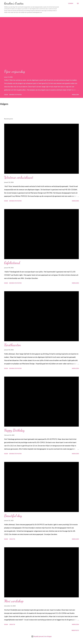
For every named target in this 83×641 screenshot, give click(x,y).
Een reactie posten (15, 94)
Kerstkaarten (12, 345)
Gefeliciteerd (12, 263)
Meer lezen (75, 94)
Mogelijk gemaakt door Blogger (41, 636)
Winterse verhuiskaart (18, 177)
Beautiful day (13, 516)
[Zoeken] (70, 3)
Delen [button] (6, 94)
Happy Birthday (14, 430)
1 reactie (12, 539)
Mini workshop (13, 601)
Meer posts (75, 630)
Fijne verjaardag (14, 71)
